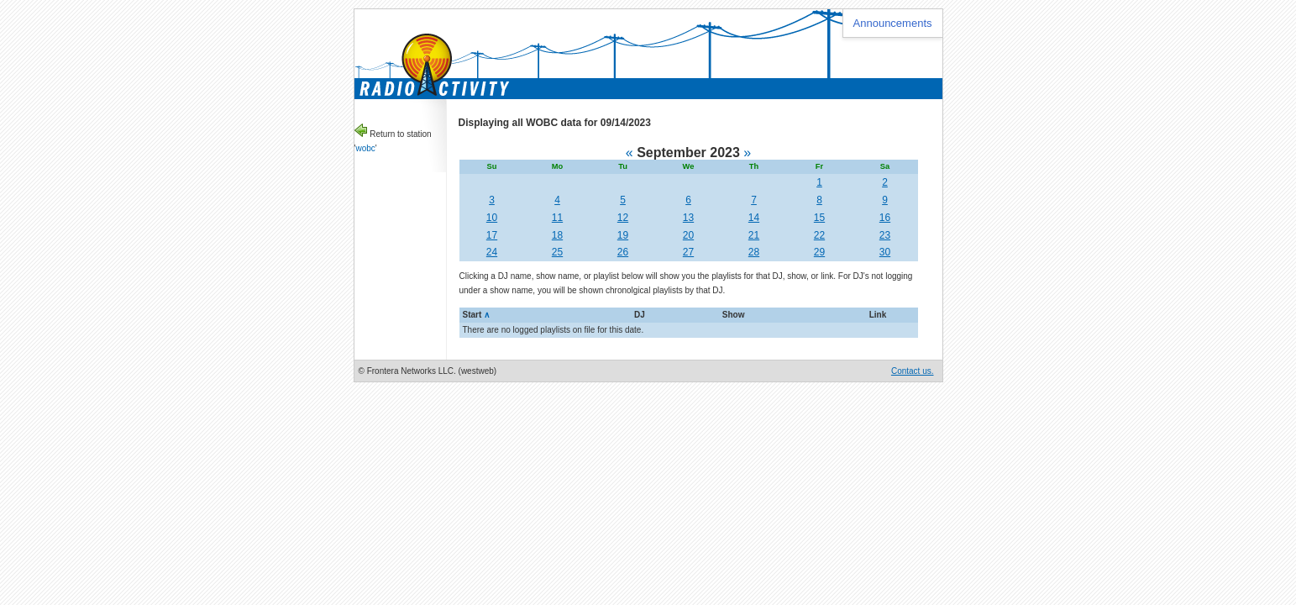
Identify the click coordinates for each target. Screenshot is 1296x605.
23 (884, 235)
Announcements (892, 23)
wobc (365, 148)
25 (557, 252)
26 (622, 252)
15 (819, 218)
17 (491, 235)
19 (622, 235)
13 (688, 218)
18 (557, 235)
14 (753, 218)
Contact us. (912, 371)
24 (491, 252)
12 (622, 218)
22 (819, 235)
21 (753, 235)
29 (819, 252)
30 (884, 252)
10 (491, 218)
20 (688, 235)
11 (557, 218)
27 (688, 252)
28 (753, 252)
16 (884, 218)
